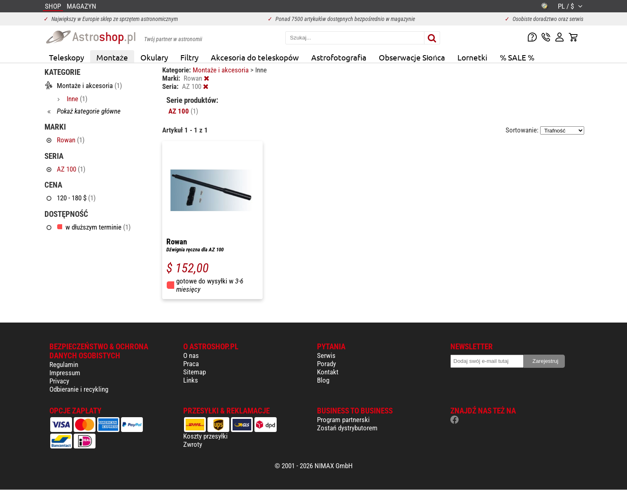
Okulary (154, 57)
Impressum (64, 373)
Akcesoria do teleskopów (255, 57)
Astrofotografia (338, 57)
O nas (191, 355)
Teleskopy (66, 57)
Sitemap (194, 372)
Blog (323, 380)
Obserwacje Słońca (412, 57)
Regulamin (63, 364)
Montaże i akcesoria (221, 70)
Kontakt (327, 372)
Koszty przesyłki (205, 436)
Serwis (326, 355)
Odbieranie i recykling (78, 389)
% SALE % (517, 57)
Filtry (189, 57)
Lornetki (472, 57)
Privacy (59, 381)
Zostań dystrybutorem (347, 428)
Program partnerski (343, 420)
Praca (191, 364)
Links (190, 380)
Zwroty (192, 444)
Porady (326, 364)
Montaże (112, 57)
